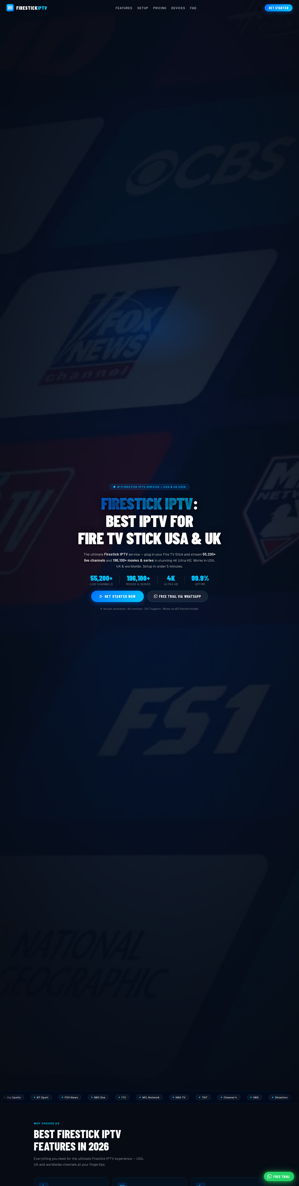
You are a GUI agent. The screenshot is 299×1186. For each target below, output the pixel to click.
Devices (178, 8)
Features (124, 8)
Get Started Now (117, 596)
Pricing (159, 8)
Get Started (278, 8)
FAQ (193, 8)
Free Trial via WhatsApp (177, 596)
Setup (142, 8)
